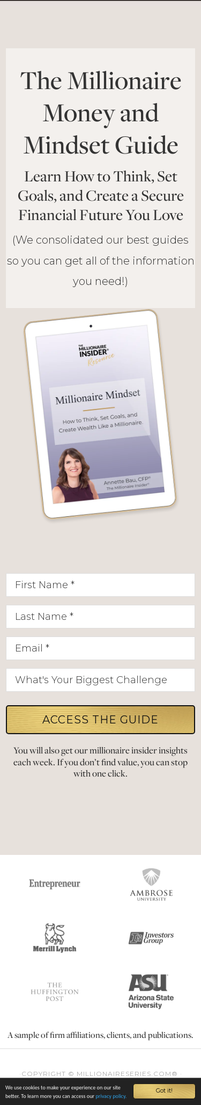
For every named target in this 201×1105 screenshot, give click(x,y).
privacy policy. (110, 1097)
